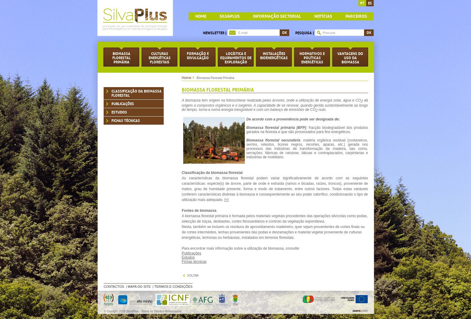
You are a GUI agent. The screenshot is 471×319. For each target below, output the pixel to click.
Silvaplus (230, 16)
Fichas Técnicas (125, 121)
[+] (226, 200)
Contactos (114, 286)
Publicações (122, 104)
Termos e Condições (173, 286)
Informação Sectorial (277, 16)
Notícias (323, 16)
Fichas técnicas (194, 262)
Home (186, 78)
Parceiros (356, 16)
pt (362, 3)
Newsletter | (214, 33)
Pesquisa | (304, 33)
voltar (193, 275)
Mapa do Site (139, 286)
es (370, 3)
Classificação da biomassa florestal (136, 93)
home (200, 16)
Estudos (119, 112)
